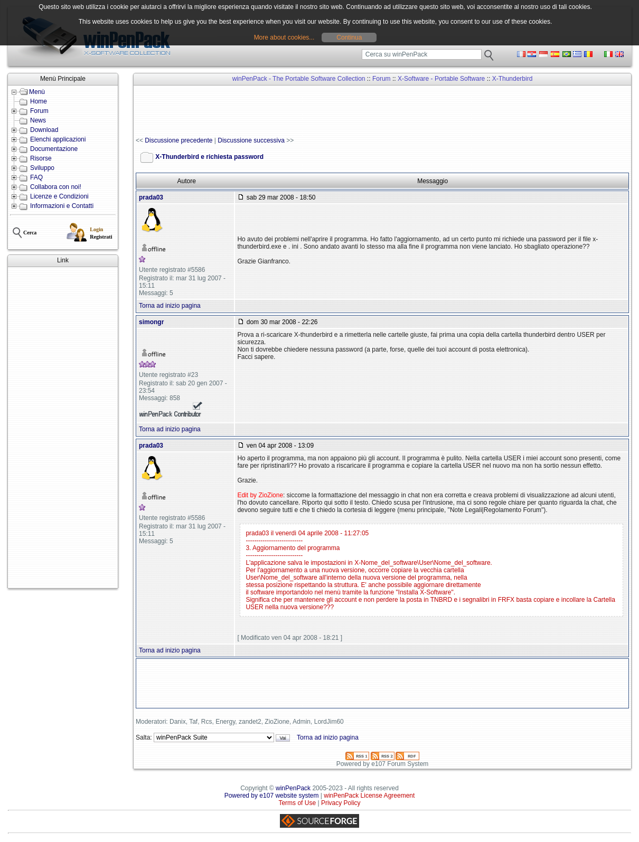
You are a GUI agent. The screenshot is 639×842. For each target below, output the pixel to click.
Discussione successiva (251, 140)
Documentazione (54, 149)
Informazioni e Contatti (61, 206)
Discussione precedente (178, 140)
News (38, 120)
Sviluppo (42, 168)
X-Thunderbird (512, 78)
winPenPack (293, 788)
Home (38, 101)
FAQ (36, 177)
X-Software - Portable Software (441, 78)
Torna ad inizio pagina (170, 305)
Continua (349, 37)
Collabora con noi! (55, 187)
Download (44, 130)
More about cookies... (284, 37)
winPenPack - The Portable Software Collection (298, 78)
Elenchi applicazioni (58, 139)
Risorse (41, 158)
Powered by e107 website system (271, 795)
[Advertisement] (63, 427)
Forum (39, 111)
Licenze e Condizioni (59, 196)
